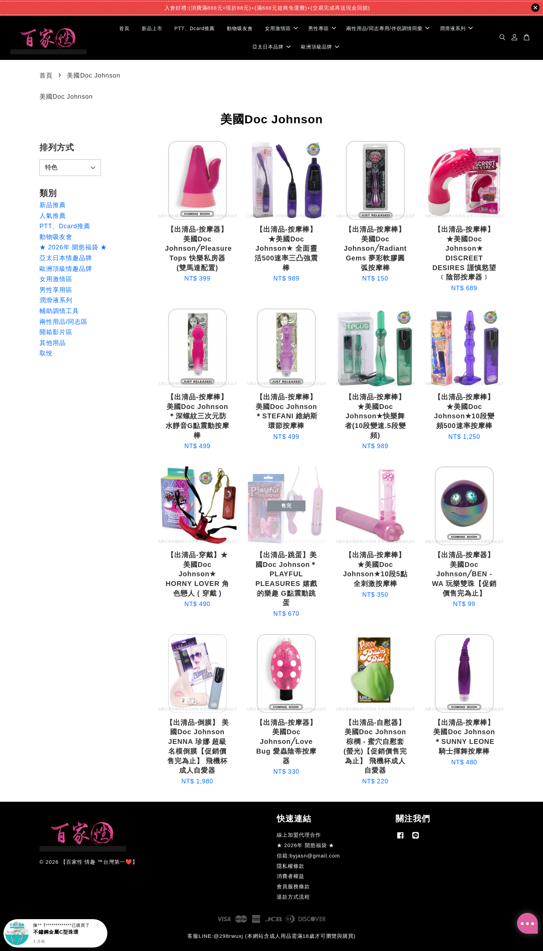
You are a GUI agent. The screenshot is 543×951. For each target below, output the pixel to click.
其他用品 (52, 342)
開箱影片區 (55, 332)
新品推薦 (52, 205)
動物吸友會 (240, 28)
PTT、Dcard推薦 (195, 28)
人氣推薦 (52, 215)
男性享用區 (55, 289)
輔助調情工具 (59, 311)
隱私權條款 (290, 866)
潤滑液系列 (456, 28)
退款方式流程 (293, 897)
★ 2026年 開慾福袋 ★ (73, 247)
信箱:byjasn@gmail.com (308, 856)
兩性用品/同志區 (63, 321)
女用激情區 (281, 28)
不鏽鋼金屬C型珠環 (56, 932)
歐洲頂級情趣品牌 (65, 268)
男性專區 (322, 28)
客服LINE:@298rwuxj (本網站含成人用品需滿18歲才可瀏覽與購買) (271, 936)
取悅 (46, 353)
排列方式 (56, 147)
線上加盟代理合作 (299, 835)
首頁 (124, 28)
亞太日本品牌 (271, 47)
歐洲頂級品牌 (320, 47)
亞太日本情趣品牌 (65, 258)
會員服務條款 (293, 886)
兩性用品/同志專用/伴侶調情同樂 (387, 28)
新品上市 (152, 28)
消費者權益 (290, 876)
